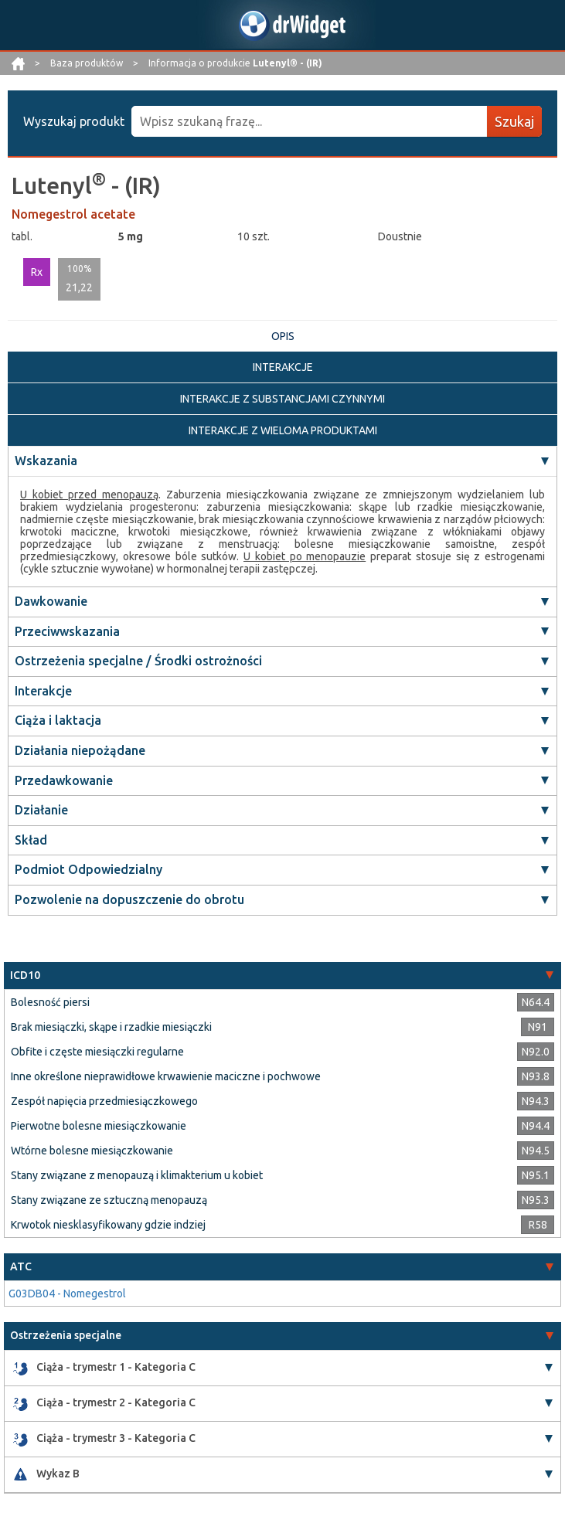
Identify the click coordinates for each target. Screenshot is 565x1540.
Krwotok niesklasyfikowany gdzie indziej (108, 1225)
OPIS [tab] (282, 336)
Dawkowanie (51, 601)
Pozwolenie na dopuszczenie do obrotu (129, 899)
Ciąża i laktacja (58, 720)
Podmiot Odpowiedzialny (88, 869)
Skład (31, 840)
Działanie (41, 810)
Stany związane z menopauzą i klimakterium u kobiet (137, 1175)
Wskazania (46, 460)
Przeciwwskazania (67, 631)
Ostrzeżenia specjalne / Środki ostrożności (138, 661)
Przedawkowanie (64, 780)
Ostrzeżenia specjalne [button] (65, 1335)
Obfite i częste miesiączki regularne (97, 1051)
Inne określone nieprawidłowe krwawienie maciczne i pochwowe (166, 1076)
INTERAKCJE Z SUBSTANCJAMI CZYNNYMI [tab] (282, 399)
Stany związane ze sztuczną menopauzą (109, 1200)
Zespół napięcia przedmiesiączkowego (104, 1101)
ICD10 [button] (25, 975)
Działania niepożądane (80, 750)
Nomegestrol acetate (73, 214)
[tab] (282, 975)
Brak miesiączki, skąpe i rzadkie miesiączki (111, 1027)
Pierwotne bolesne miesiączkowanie (98, 1126)
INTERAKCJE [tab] (283, 367)
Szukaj (514, 121)
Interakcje (43, 691)
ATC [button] (21, 1266)
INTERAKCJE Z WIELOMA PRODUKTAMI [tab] (283, 430)
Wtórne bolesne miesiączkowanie (92, 1150)
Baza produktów (87, 63)
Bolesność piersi (50, 1002)
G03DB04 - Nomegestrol (67, 1293)
